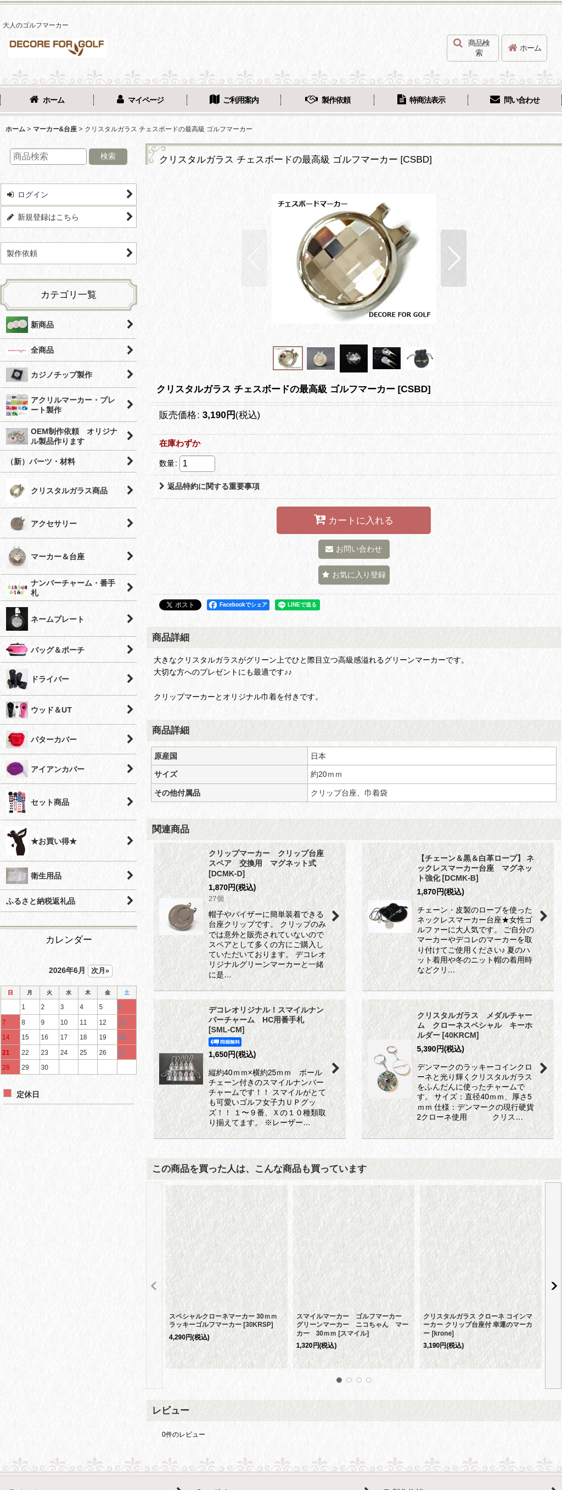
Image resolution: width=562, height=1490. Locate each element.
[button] (473, 48)
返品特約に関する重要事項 (209, 486)
